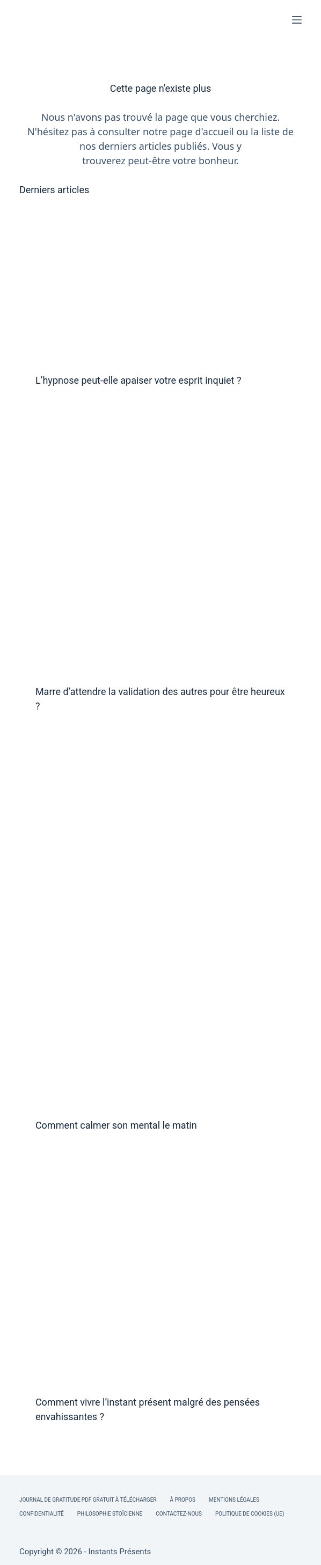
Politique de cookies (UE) (249, 1514)
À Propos (182, 1500)
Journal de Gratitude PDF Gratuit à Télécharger (88, 1500)
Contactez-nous (179, 1514)
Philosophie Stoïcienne (109, 1514)
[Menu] (297, 20)
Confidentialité (41, 1514)
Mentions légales (234, 1500)
